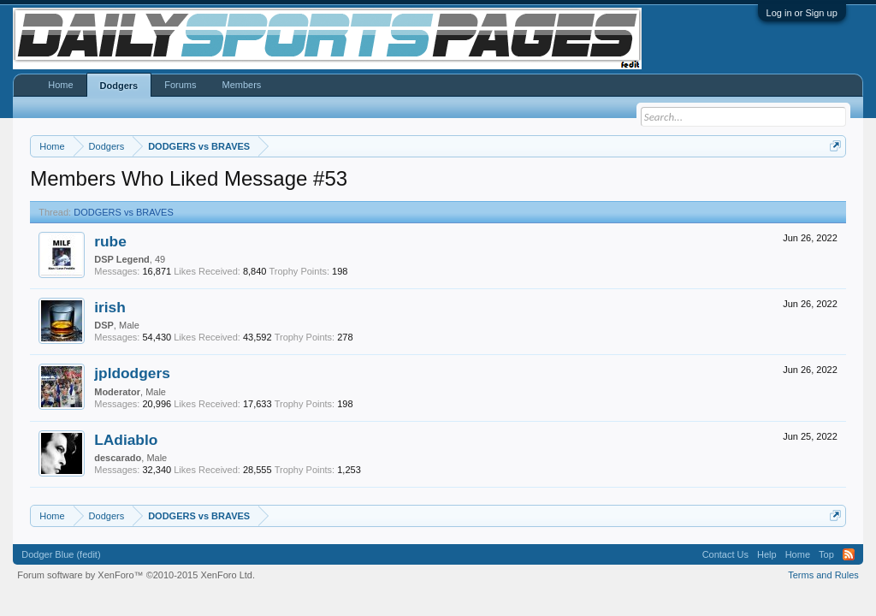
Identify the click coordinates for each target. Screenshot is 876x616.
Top (826, 554)
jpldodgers (132, 373)
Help (767, 554)
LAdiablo (125, 439)
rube (110, 241)
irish (110, 307)
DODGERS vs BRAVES (124, 212)
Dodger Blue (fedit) (60, 554)
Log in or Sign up (802, 13)
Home (60, 85)
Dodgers (119, 85)
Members (241, 85)
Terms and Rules (823, 575)
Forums (180, 85)
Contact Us (725, 554)
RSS (849, 554)
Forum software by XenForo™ (136, 575)
